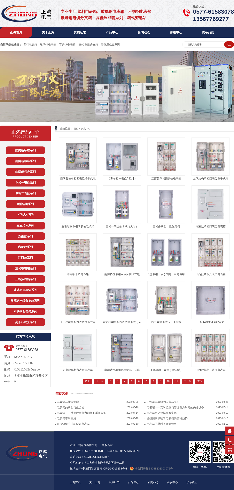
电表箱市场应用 (66, 418)
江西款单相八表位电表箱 (211, 369)
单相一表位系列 (25, 182)
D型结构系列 (25, 204)
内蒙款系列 (25, 247)
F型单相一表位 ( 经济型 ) (166, 369)
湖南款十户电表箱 (78, 274)
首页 (76, 128)
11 (176, 381)
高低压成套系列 (110, 44)
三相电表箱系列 (25, 268)
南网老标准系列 (25, 171)
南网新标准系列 (25, 161)
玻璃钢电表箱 (48, 44)
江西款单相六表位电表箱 (211, 274)
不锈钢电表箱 (67, 44)
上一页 (99, 381)
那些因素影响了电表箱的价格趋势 (167, 418)
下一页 (187, 381)
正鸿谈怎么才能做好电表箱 (73, 423)
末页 (199, 381)
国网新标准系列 (25, 150)
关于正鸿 (48, 32)
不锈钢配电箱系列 (25, 311)
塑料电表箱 (30, 44)
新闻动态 (144, 32)
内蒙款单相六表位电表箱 (78, 369)
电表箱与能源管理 (68, 401)
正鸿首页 (16, 32)
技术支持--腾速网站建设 (84, 468)
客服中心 (176, 32)
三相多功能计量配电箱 (166, 226)
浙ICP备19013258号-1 (113, 468)
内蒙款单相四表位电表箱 (211, 226)
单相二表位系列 (25, 193)
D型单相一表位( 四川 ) (122, 178)
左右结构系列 (25, 225)
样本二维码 (200, 465)
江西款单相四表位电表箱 (166, 178)
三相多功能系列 (25, 279)
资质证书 (80, 32)
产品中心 (112, 32)
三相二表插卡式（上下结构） (166, 322)
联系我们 (208, 32)
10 (168, 381)
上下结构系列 (25, 214)
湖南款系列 (25, 236)
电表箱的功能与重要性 (70, 407)
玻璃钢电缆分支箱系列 (25, 300)
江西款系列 (25, 257)
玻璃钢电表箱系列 (25, 290)
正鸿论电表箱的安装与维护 (163, 401)
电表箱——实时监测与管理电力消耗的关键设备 (175, 407)
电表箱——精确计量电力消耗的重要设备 (81, 412)
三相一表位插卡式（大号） (122, 226)
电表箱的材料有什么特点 (162, 423)
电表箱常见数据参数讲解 (162, 412)
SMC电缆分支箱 (88, 44)
